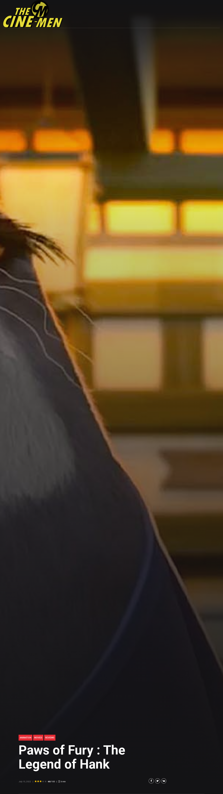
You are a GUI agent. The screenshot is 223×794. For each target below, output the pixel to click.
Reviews (49, 737)
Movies (38, 737)
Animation (25, 737)
